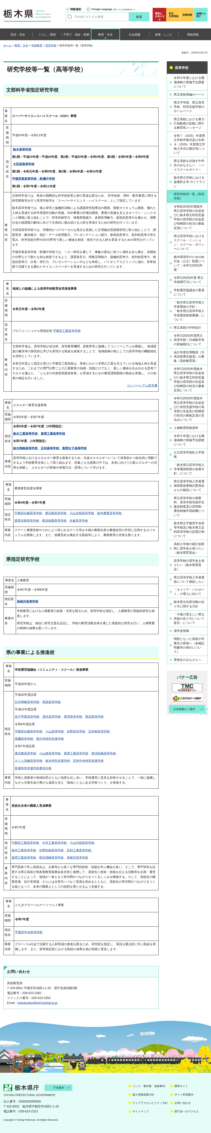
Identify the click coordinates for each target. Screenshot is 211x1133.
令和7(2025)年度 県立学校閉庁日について (189, 280)
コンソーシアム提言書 (142, 385)
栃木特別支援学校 (57, 760)
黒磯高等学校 (24, 739)
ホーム (7, 45)
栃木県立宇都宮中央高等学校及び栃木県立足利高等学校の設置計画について (189, 530)
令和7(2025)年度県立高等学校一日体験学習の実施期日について (189, 340)
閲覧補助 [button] (75, 9)
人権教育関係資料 (186, 428)
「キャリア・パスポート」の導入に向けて (189, 592)
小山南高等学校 (50, 753)
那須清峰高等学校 (51, 857)
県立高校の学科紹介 (187, 327)
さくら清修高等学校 (28, 760)
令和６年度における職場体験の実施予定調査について (189, 440)
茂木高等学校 (51, 716)
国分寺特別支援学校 (50, 739)
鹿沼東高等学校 (25, 753)
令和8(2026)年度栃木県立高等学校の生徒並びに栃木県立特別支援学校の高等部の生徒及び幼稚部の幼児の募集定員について (189, 217)
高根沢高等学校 (27, 601)
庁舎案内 (58, 1087)
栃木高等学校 (22, 149)
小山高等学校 (54, 731)
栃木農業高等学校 (109, 513)
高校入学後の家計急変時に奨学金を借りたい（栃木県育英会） (189, 548)
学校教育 (36, 45)
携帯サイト (181, 1086)
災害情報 (174, 15)
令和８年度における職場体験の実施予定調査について (189, 82)
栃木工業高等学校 (25, 433)
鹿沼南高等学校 (56, 513)
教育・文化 (21, 45)
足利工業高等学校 (79, 850)
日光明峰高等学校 (27, 702)
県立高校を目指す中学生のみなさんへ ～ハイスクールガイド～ (189, 165)
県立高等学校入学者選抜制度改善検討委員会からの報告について (189, 486)
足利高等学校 (50, 448)
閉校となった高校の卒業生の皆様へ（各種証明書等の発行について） (189, 645)
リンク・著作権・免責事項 (148, 1086)
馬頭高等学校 (51, 702)
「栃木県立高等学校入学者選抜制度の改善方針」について (189, 469)
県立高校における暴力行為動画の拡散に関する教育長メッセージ (189, 123)
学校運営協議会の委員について (189, 292)
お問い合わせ (182, 1102)
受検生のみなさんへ (187, 660)
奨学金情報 (181, 631)
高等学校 (50, 45)
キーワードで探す (70, 16)
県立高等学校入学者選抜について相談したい (189, 579)
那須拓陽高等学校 (54, 520)
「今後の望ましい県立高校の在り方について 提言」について (189, 619)
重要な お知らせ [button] (160, 15)
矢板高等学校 (79, 520)
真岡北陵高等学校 (26, 520)
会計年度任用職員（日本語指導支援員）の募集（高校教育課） (189, 357)
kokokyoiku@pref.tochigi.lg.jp (37, 1003)
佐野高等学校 (76, 731)
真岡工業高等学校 (53, 433)
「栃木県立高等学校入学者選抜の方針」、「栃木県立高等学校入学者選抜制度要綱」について (189, 311)
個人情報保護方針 (143, 1094)
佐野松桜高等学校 (51, 850)
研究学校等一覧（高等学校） (189, 196)
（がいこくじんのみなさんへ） (114, 9)
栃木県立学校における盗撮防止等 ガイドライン (189, 182)
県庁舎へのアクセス (186, 1111)
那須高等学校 (94, 716)
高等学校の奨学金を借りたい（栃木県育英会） (189, 565)
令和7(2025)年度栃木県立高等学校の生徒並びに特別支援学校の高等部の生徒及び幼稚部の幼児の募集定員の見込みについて (189, 409)
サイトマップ (140, 1111)
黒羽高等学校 (73, 716)
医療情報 (187, 14)
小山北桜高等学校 (82, 513)
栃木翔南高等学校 (25, 448)
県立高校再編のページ (189, 94)
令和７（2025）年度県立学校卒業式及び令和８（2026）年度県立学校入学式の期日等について (189, 144)
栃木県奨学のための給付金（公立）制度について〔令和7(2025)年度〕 (189, 263)
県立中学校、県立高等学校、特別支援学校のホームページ (189, 107)
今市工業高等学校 (54, 843)
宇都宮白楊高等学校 (28, 513)
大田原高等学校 (23, 164)
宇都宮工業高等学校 (67, 331)
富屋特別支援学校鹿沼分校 (33, 768)
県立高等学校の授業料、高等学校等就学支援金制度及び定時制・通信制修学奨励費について (189, 506)
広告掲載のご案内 (184, 709)
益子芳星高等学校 (27, 716)
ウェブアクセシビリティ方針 (150, 1102)
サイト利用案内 (183, 1094)
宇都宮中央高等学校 (29, 932)
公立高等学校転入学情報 (189, 454)
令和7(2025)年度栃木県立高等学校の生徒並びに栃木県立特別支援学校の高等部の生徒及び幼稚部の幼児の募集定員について (189, 379)
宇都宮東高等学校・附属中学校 (33, 178)
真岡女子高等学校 (74, 448)
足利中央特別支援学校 (88, 760)
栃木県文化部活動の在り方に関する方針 (189, 604)
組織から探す (201, 15)
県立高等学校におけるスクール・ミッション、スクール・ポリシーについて (189, 242)
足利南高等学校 (99, 731)
